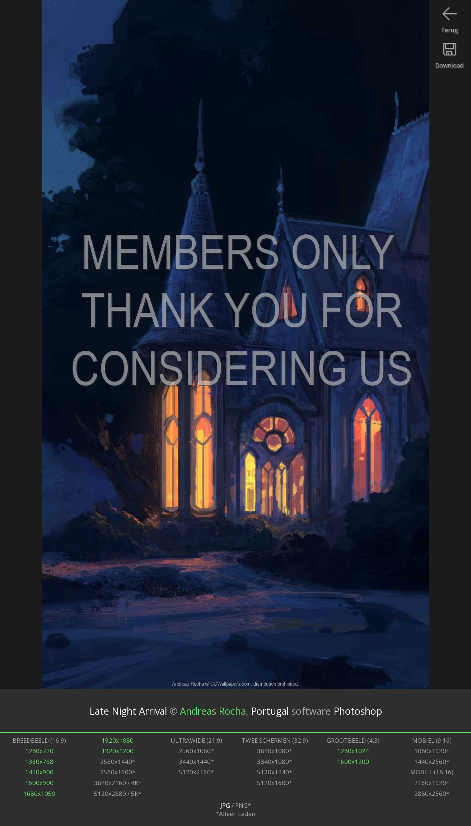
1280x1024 (353, 751)
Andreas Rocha (213, 710)
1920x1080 (118, 740)
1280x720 (39, 751)
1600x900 (39, 783)
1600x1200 (353, 761)
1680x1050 (39, 793)
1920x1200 (118, 751)
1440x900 (39, 772)
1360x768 (39, 761)
